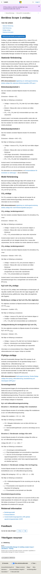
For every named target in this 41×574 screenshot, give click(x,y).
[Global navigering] (1, 2)
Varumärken (4, 571)
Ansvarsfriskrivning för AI (7, 567)
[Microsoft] (20, 2)
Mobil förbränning (7, 28)
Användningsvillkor (31, 569)
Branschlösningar (10, 13)
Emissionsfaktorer (9, 514)
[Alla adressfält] (2, 13)
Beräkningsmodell (9, 512)
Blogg (28, 567)
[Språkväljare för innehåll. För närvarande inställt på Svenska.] (5, 563)
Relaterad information (8, 32)
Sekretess (3, 569)
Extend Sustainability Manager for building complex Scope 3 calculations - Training (17, 547)
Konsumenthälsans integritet (16, 569)
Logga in (37, 2)
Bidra (34, 567)
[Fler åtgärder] (38, 13)
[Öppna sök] (33, 2)
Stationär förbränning (8, 26)
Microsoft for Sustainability (23, 13)
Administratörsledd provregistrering (13, 36)
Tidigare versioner (20, 567)
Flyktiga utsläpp (6, 30)
